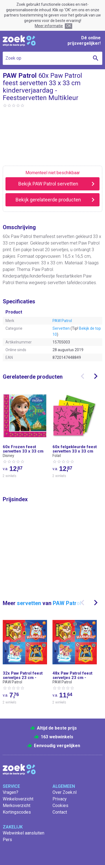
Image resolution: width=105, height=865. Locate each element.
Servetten (61, 328)
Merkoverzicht (16, 805)
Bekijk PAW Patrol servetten (48, 184)
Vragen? (10, 792)
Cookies (60, 805)
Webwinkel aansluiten (23, 833)
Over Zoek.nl (64, 792)
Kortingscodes (17, 812)
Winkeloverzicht (18, 799)
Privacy (59, 799)
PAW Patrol (62, 320)
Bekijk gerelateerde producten (48, 200)
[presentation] (82, 376)
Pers (7, 839)
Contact (59, 812)
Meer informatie (49, 26)
